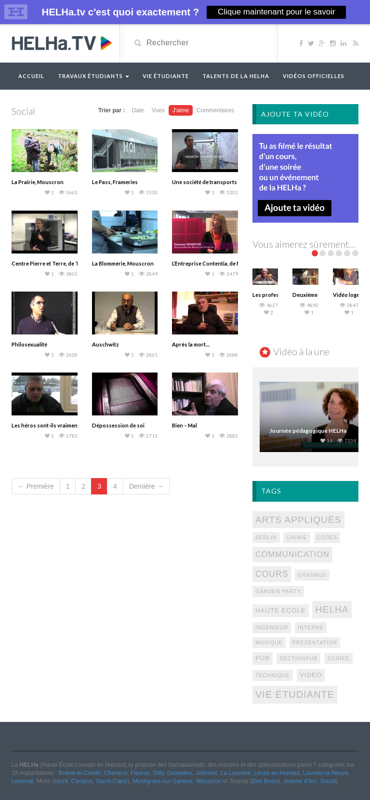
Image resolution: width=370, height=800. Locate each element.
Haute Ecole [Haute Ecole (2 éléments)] (280, 610)
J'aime (180, 110)
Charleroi (115, 773)
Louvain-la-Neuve (325, 773)
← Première (36, 486)
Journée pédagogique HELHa (307, 430)
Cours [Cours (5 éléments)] (271, 574)
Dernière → (146, 486)
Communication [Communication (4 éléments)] (292, 554)
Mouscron (209, 781)
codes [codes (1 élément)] (327, 537)
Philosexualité (29, 344)
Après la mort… (191, 344)
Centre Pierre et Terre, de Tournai (53, 263)
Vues (158, 110)
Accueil (31, 76)
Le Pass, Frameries (115, 182)
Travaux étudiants (93, 76)
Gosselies (180, 773)
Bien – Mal (184, 425)
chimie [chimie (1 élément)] (296, 537)
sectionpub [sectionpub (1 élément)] (298, 658)
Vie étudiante (166, 76)
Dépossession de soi (118, 425)
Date (138, 110)
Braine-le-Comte (79, 773)
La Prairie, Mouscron (38, 182)
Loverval (22, 781)
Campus (81, 781)
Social (328, 781)
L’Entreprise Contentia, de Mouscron (217, 263)
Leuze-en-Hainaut (277, 773)
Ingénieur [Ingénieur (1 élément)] (271, 627)
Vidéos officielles (313, 76)
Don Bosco (266, 781)
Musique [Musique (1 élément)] (269, 642)
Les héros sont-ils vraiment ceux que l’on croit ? (71, 425)
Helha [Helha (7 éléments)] (331, 609)
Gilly (158, 773)
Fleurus (140, 773)
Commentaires (215, 110)
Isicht (61, 781)
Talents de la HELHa (235, 76)
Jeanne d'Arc (300, 781)
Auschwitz (105, 344)
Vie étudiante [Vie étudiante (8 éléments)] (294, 694)
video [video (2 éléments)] (311, 675)
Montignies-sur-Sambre (162, 781)
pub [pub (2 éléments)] (262, 658)
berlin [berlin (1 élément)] (266, 537)
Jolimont (206, 773)
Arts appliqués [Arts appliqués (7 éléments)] (298, 520)
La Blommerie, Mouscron (123, 263)
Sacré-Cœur (112, 781)
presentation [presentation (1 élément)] (314, 642)
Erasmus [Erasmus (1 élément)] (312, 575)
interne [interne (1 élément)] (311, 627)
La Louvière (235, 773)
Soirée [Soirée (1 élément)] (338, 658)
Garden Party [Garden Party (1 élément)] (278, 591)
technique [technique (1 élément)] (272, 675)
